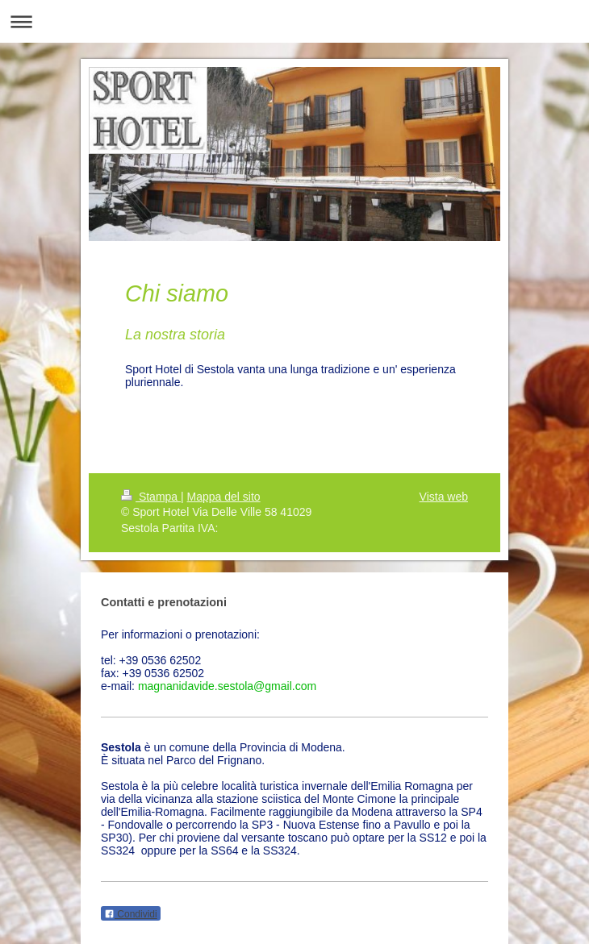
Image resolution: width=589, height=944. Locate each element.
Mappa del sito (224, 496)
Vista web (444, 496)
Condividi (130, 914)
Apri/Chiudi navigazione (294, 21)
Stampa (151, 496)
